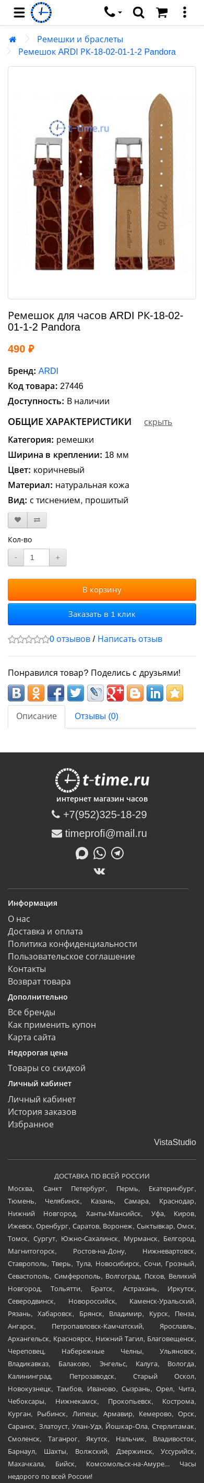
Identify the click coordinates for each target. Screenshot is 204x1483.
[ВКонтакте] (102, 871)
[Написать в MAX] (84, 852)
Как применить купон (52, 1024)
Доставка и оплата (45, 931)
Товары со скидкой (47, 1068)
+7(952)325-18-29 (99, 814)
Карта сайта (32, 1037)
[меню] (184, 12)
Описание (36, 716)
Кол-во (20, 540)
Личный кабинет (42, 1099)
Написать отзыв (130, 639)
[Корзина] (161, 12)
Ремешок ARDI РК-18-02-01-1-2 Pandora (97, 51)
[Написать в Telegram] (120, 852)
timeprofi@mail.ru (99, 833)
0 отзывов (70, 639)
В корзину (102, 589)
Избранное (31, 1124)
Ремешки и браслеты (80, 39)
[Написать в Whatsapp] (102, 852)
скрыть (158, 422)
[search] (138, 12)
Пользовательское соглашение (71, 956)
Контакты (27, 969)
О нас (19, 919)
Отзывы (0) (96, 716)
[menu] (19, 12)
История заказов (42, 1112)
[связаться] (113, 12)
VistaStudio (175, 1142)
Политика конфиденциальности (72, 944)
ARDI (48, 371)
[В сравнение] (37, 520)
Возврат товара (39, 981)
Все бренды (31, 1012)
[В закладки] (18, 520)
